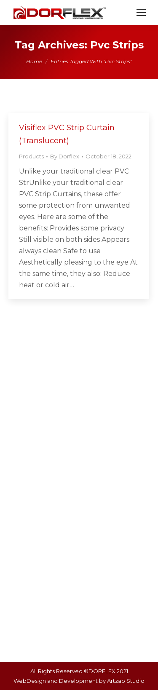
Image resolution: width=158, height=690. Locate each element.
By (64, 156)
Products (31, 156)
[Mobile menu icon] (141, 12)
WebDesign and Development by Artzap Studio (79, 680)
